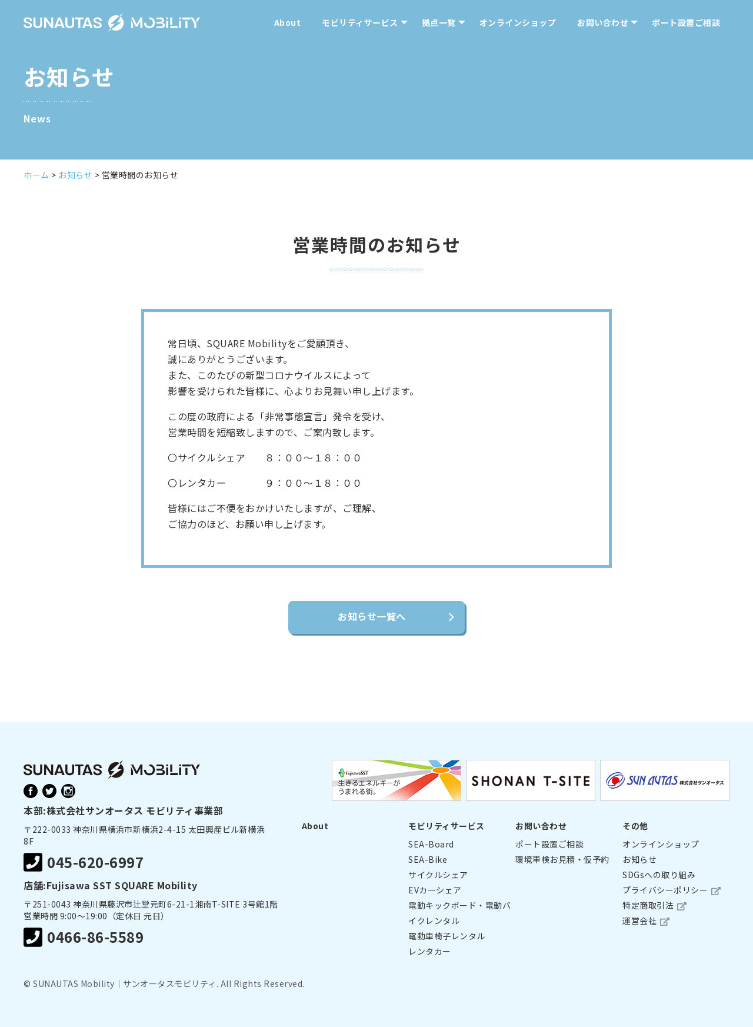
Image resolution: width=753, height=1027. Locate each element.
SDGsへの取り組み (658, 874)
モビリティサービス (360, 22)
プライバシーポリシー (665, 890)
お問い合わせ (602, 22)
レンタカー (429, 951)
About (287, 22)
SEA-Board (431, 844)
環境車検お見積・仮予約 (562, 859)
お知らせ (639, 859)
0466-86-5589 (84, 937)
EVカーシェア (435, 890)
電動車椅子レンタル (446, 936)
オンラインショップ (518, 22)
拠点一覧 (439, 22)
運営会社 (639, 920)
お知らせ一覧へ (372, 616)
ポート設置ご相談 (686, 22)
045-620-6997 (84, 862)
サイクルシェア (438, 874)
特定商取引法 (648, 905)
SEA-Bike (427, 859)
